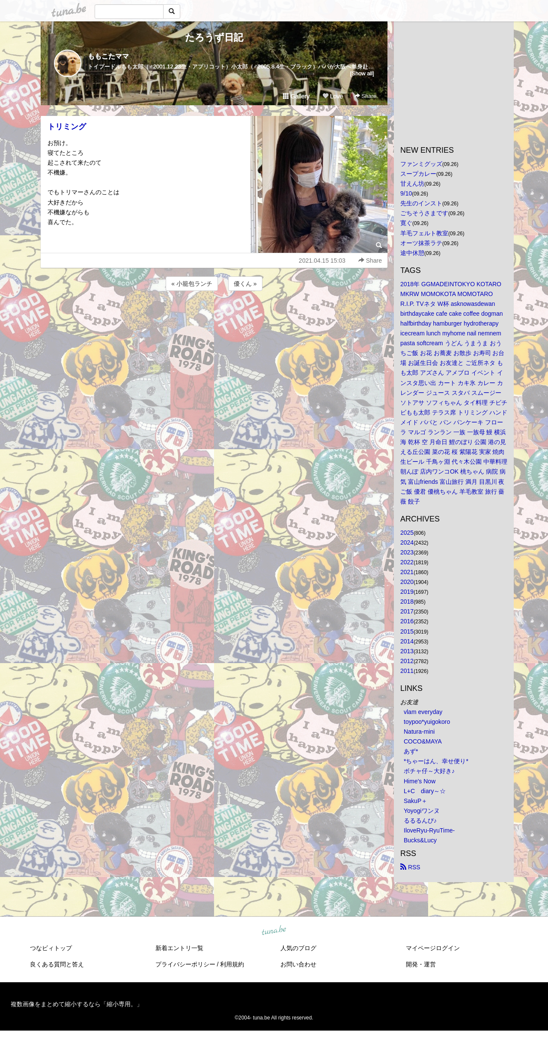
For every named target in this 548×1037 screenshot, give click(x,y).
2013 (407, 651)
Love (332, 96)
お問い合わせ (298, 964)
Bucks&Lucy (420, 840)
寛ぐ (406, 222)
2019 (407, 591)
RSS (410, 867)
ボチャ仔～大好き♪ (429, 770)
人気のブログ (298, 948)
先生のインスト (421, 203)
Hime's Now (419, 781)
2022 (407, 562)
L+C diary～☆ (425, 791)
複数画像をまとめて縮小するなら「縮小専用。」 (77, 1004)
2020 (407, 581)
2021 (407, 572)
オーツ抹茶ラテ (421, 243)
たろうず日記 (214, 37)
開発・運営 (421, 964)
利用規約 (232, 964)
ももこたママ (108, 56)
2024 (407, 542)
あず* (411, 751)
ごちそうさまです (424, 213)
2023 (407, 552)
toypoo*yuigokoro (427, 721)
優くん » (245, 283)
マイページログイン (433, 948)
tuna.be (273, 931)
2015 (407, 631)
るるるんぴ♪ (420, 820)
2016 (407, 621)
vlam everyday (423, 711)
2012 (407, 661)
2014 (407, 641)
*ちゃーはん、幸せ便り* (436, 761)
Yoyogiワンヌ (422, 810)
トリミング (67, 126)
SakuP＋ (415, 800)
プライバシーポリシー (185, 964)
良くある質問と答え (57, 964)
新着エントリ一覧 (179, 948)
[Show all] (362, 73)
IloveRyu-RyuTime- (429, 830)
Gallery (296, 96)
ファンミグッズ (421, 163)
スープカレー (418, 173)
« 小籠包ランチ (191, 283)
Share (365, 96)
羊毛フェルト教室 (424, 233)
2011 (407, 670)
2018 (407, 601)
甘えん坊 (412, 183)
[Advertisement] (214, 315)
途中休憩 (412, 252)
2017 (407, 611)
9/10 (406, 193)
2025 (407, 532)
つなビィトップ (51, 948)
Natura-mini (419, 731)
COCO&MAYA (423, 741)
